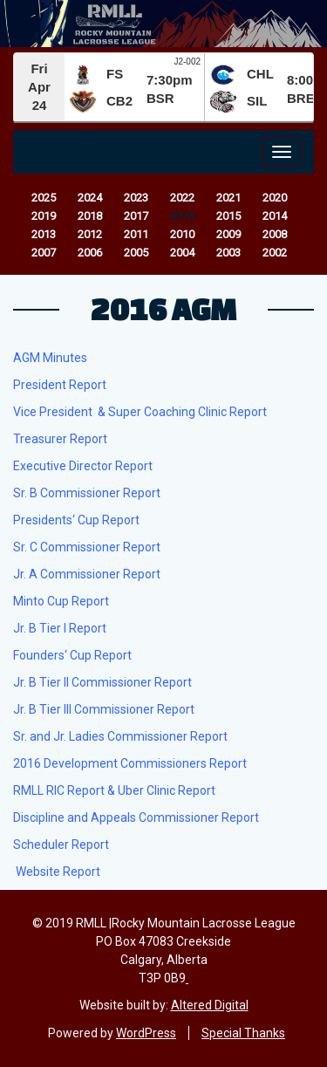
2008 (274, 234)
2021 (228, 197)
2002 (274, 252)
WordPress (146, 1033)
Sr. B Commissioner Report (86, 493)
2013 (43, 234)
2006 (90, 252)
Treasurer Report (60, 439)
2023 (136, 197)
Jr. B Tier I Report (59, 628)
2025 (43, 197)
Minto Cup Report (61, 601)
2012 (90, 234)
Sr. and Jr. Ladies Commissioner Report (120, 736)
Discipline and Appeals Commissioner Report (136, 817)
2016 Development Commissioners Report (130, 763)
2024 (90, 197)
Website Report (58, 872)
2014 (274, 215)
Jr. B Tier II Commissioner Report (102, 682)
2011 (136, 234)
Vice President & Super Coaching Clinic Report (140, 412)
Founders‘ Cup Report (72, 655)
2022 (182, 197)
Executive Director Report (83, 466)
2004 (182, 252)
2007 (43, 252)
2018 (90, 215)
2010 (182, 234)
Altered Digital (210, 1005)
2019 (43, 215)
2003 (228, 252)
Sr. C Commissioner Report (86, 547)
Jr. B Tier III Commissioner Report (103, 709)
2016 (182, 215)
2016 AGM (163, 308)
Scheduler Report (61, 845)
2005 (136, 252)
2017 (136, 215)
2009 (228, 234)
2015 (228, 215)
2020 (274, 197)
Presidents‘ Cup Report (76, 520)
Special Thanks (243, 1033)
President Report (59, 385)
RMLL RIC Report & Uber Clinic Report (114, 790)
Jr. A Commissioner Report (86, 574)
